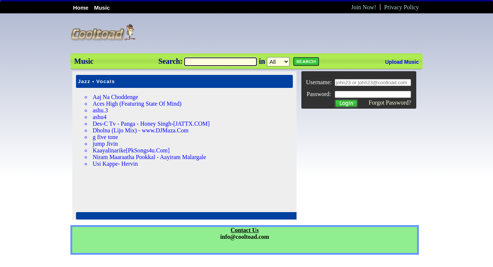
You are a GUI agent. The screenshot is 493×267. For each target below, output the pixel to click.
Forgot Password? (389, 102)
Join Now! (363, 7)
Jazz (84, 81)
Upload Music (402, 62)
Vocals (105, 81)
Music (102, 7)
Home (81, 7)
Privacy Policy (401, 7)
